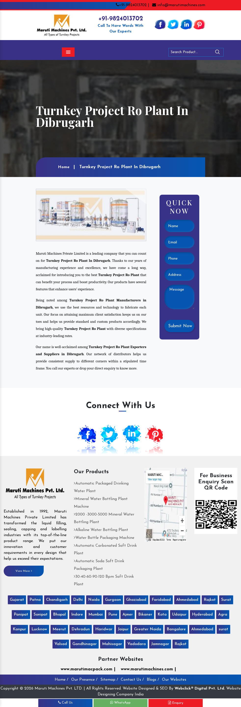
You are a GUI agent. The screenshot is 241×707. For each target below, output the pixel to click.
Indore (77, 615)
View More (23, 571)
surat (223, 629)
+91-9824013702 (120, 19)
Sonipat (41, 615)
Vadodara (136, 644)
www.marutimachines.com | (148, 669)
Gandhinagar (84, 644)
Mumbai (95, 615)
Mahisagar (112, 644)
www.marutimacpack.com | (88, 669)
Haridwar (103, 629)
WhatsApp (120, 703)
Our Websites (174, 680)
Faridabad (161, 600)
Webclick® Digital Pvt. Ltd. (199, 689)
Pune (112, 615)
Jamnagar (160, 644)
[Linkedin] (186, 24)
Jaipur (123, 629)
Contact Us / (132, 680)
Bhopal (59, 615)
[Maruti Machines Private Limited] (35, 485)
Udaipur (179, 615)
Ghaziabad (136, 600)
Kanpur (19, 629)
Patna (35, 600)
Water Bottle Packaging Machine (104, 538)
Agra (222, 615)
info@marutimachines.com (178, 5)
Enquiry (175, 703)
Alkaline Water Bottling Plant (101, 530)
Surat (226, 600)
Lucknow (39, 629)
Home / (61, 680)
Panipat (21, 615)
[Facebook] (160, 24)
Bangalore (176, 629)
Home (63, 167)
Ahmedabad (187, 600)
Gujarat (17, 600)
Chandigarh (57, 600)
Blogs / (153, 680)
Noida (94, 600)
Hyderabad (202, 615)
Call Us (65, 703)
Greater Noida (147, 629)
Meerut (59, 629)
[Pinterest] (199, 24)
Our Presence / (84, 680)
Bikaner (145, 615)
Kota (162, 615)
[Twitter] (173, 24)
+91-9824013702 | (132, 5)
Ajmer (127, 615)
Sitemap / (109, 680)
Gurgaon (113, 600)
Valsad (60, 644)
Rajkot (210, 600)
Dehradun (80, 629)
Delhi (78, 600)
